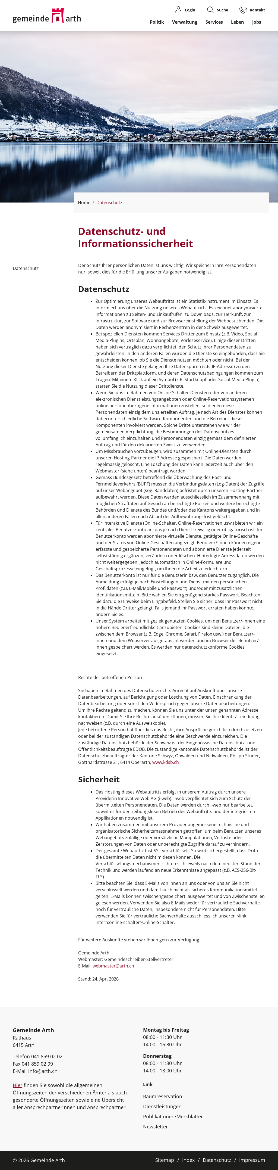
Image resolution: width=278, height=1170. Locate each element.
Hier (17, 1085)
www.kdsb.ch (168, 762)
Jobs (256, 22)
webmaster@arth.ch (113, 966)
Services (214, 22)
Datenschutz (217, 1160)
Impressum (252, 1160)
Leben (237, 22)
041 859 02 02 (46, 1056)
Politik (157, 22)
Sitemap (164, 1160)
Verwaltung (184, 22)
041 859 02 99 (37, 1063)
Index (188, 1160)
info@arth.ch (43, 1071)
